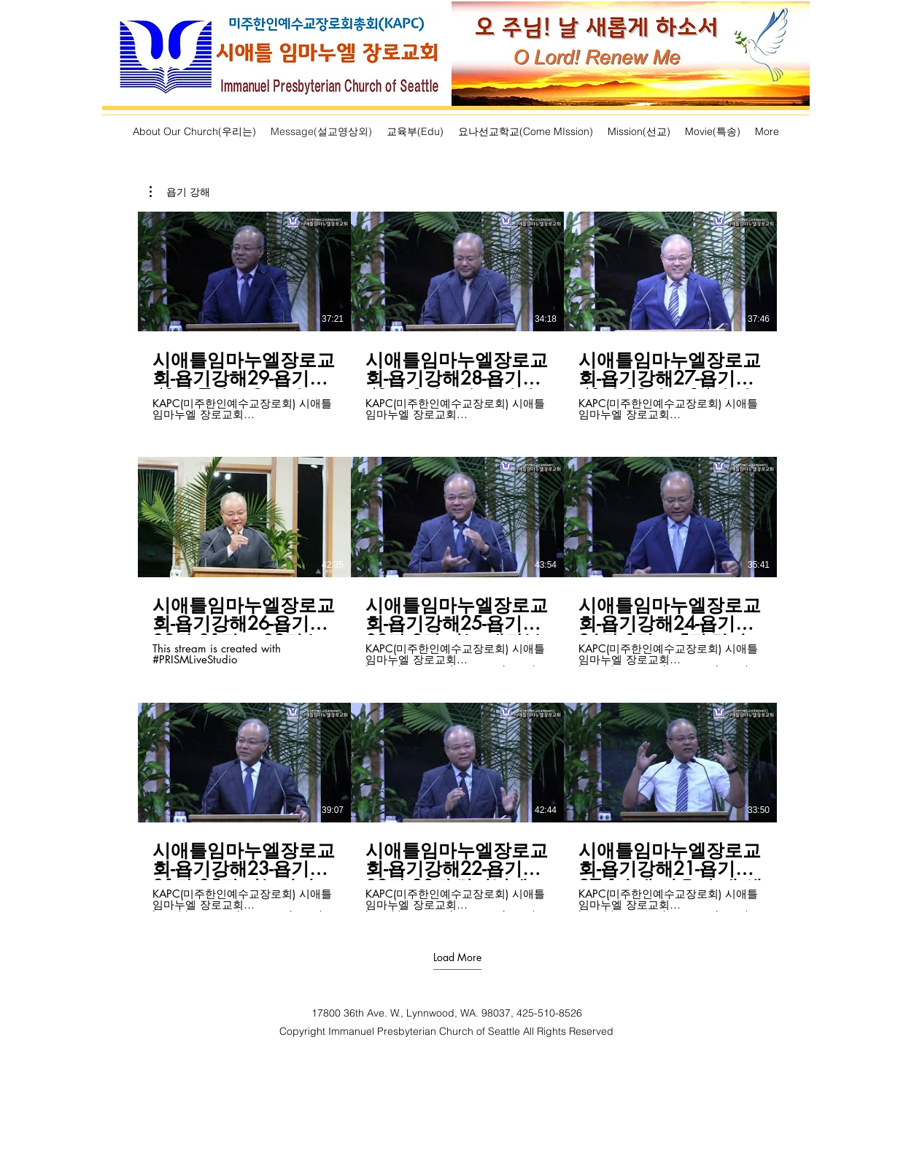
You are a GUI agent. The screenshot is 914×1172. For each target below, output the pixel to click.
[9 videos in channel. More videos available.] (457, 561)
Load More (457, 957)
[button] (180, 192)
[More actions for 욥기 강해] (180, 192)
